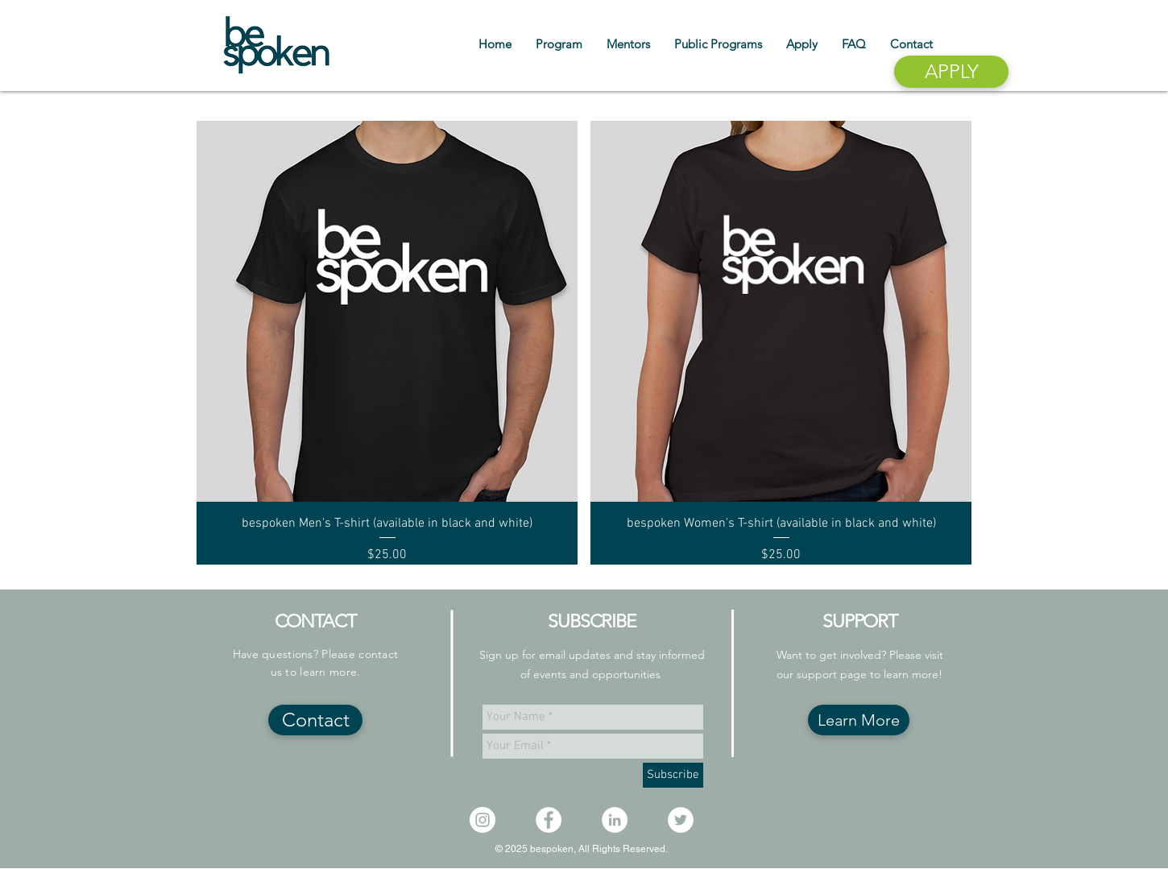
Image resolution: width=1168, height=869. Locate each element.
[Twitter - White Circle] (681, 820)
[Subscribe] (673, 775)
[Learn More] (858, 720)
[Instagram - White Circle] (482, 820)
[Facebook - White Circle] (548, 820)
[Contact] (315, 720)
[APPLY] (951, 72)
